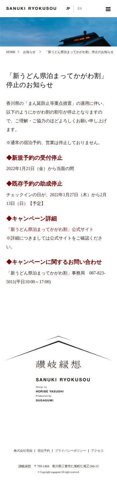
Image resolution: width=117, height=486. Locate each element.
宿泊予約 (43, 450)
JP (68, 8)
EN (79, 8)
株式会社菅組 (23, 450)
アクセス (97, 450)
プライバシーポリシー (70, 450)
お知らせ (29, 52)
